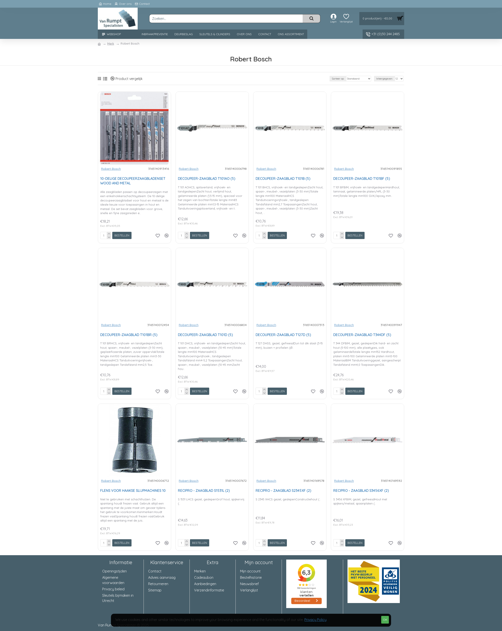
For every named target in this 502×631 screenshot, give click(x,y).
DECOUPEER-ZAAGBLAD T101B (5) (283, 178)
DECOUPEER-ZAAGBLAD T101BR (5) (128, 335)
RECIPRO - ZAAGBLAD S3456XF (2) (361, 490)
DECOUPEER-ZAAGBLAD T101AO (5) (206, 178)
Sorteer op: (338, 78)
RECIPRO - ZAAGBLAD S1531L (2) (204, 490)
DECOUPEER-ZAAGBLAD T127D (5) (283, 335)
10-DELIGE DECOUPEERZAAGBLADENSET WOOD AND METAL (132, 180)
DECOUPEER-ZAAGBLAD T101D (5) (205, 335)
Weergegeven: (384, 78)
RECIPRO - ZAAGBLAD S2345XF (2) (283, 490)
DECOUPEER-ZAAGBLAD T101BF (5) (361, 178)
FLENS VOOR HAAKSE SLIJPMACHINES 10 (133, 490)
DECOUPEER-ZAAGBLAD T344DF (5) (362, 335)
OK (385, 619)
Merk (110, 43)
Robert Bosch (111, 169)
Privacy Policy (315, 619)
